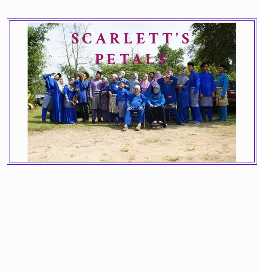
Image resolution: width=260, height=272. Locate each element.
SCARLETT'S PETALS (131, 49)
